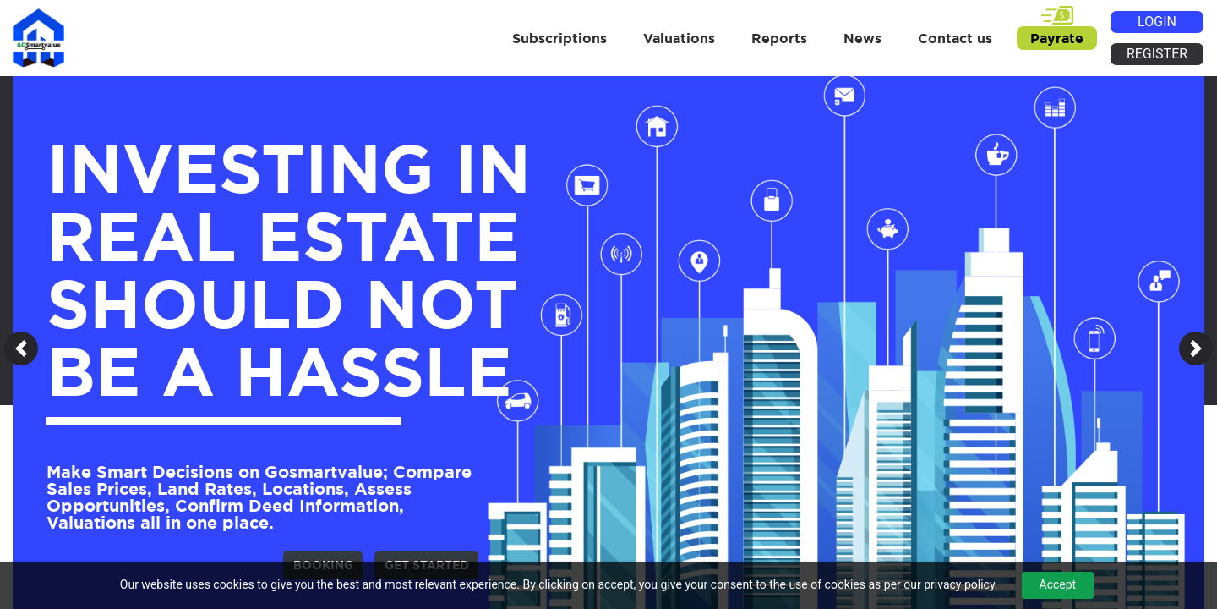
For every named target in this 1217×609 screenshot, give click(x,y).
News (862, 38)
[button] (21, 348)
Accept (1058, 584)
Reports (779, 38)
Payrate (1056, 38)
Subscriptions (559, 38)
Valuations (679, 38)
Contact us (955, 38)
